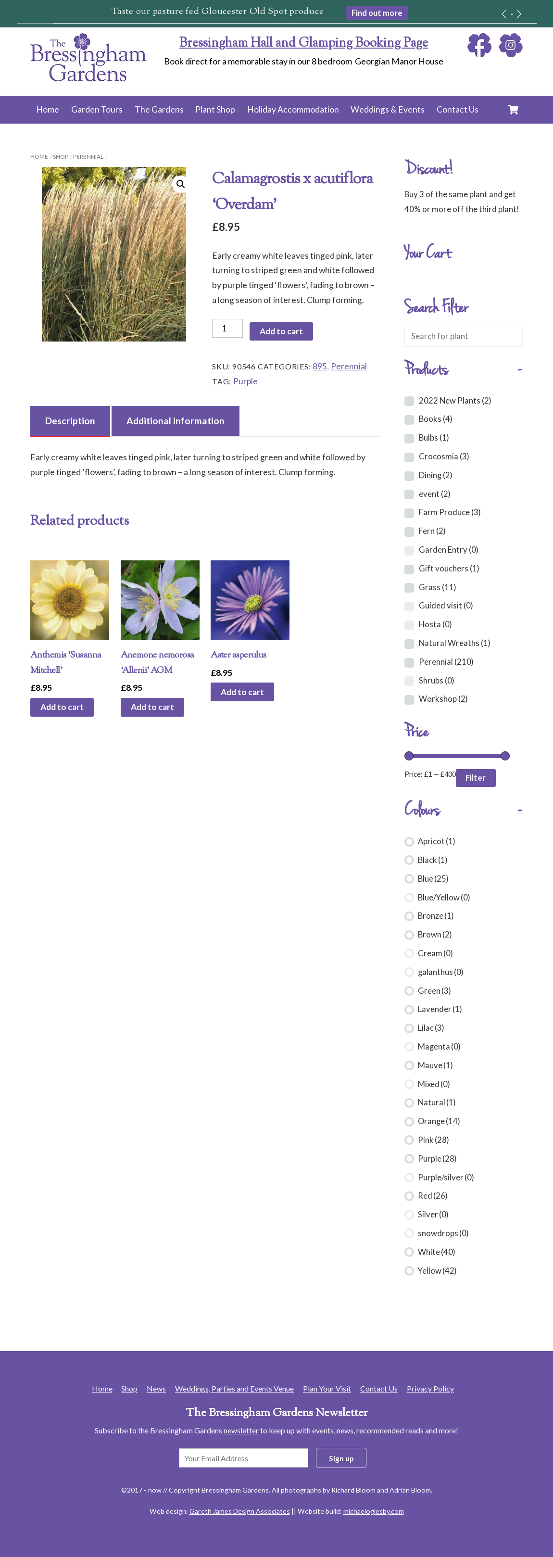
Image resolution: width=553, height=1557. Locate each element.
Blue (433, 878)
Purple (245, 381)
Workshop (443, 699)
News (156, 1388)
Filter (475, 777)
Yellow (437, 1271)
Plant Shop (215, 109)
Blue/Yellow (444, 897)
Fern (432, 531)
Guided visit (446, 605)
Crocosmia (444, 456)
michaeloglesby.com (373, 1511)
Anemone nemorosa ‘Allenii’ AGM (157, 663)
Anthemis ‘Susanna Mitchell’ (65, 663)
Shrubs (436, 680)
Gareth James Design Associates (239, 1511)
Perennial (88, 156)
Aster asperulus (238, 655)
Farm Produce (450, 512)
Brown (435, 934)
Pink (433, 1140)
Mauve (435, 1065)
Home (47, 109)
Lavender (440, 1009)
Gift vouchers (449, 568)
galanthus (441, 972)
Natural (437, 1102)
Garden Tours (97, 109)
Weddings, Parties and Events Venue (234, 1388)
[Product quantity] (227, 328)
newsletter (241, 1430)
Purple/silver (446, 1177)
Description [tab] (70, 420)
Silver (433, 1214)
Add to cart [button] (62, 707)
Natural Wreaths (454, 643)
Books (435, 419)
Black (433, 860)
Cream (435, 953)
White (436, 1252)
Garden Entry (448, 549)
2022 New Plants (455, 400)
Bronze (436, 916)
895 (320, 366)
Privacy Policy (430, 1388)
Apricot (436, 841)
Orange (439, 1121)
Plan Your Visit (327, 1388)
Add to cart (281, 331)
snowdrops (443, 1233)
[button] (180, 184)
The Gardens (159, 109)
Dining (435, 475)
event (435, 494)
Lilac (431, 1028)
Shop (60, 156)
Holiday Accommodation (293, 109)
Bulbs (434, 437)
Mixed (434, 1084)
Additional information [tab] (175, 420)
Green (434, 991)
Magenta (439, 1046)
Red (433, 1195)
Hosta (435, 624)
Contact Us (457, 109)
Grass (437, 587)
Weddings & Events (388, 109)
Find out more (377, 13)
